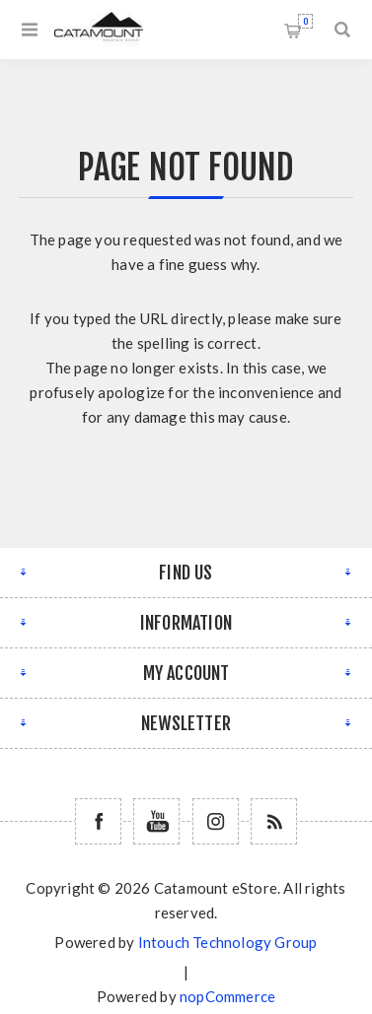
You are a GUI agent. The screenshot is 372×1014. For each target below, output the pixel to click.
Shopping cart (305, 21)
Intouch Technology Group (228, 942)
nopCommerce (227, 996)
